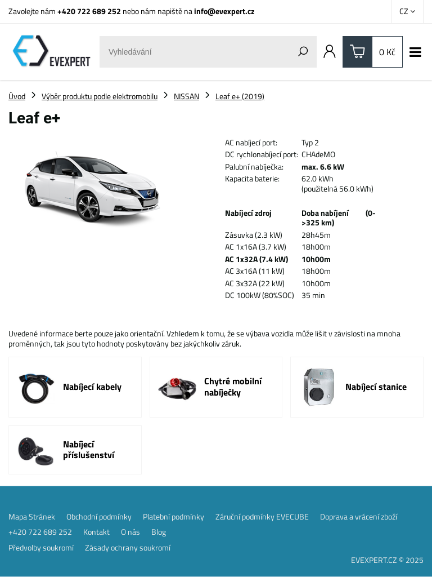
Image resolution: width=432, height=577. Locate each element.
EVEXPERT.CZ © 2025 (387, 560)
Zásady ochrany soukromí (127, 548)
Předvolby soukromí (41, 548)
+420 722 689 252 (89, 11)
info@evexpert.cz (224, 11)
